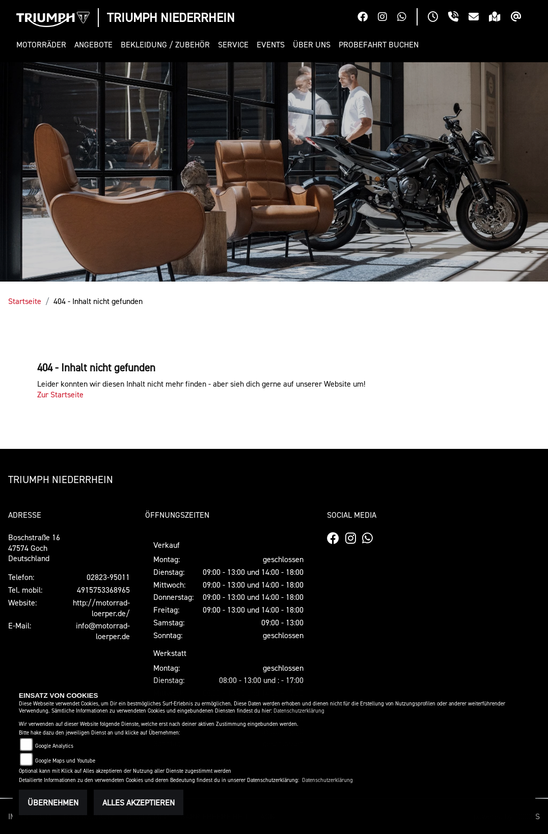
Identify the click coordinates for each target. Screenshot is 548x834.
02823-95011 (108, 577)
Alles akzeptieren (138, 802)
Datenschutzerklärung (298, 710)
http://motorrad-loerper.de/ (101, 607)
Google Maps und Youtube (65, 760)
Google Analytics (54, 746)
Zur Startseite (60, 394)
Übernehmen (53, 802)
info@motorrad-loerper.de (103, 630)
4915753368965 (103, 590)
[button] (43, 44)
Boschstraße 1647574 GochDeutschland (34, 548)
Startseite (24, 301)
